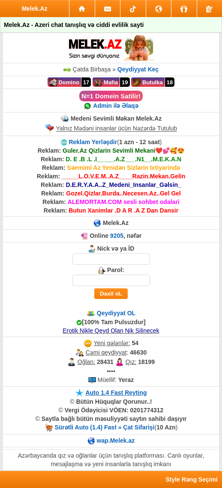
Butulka (147, 82)
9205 (116, 235)
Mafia (106, 82)
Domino (64, 82)
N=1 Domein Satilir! (111, 96)
